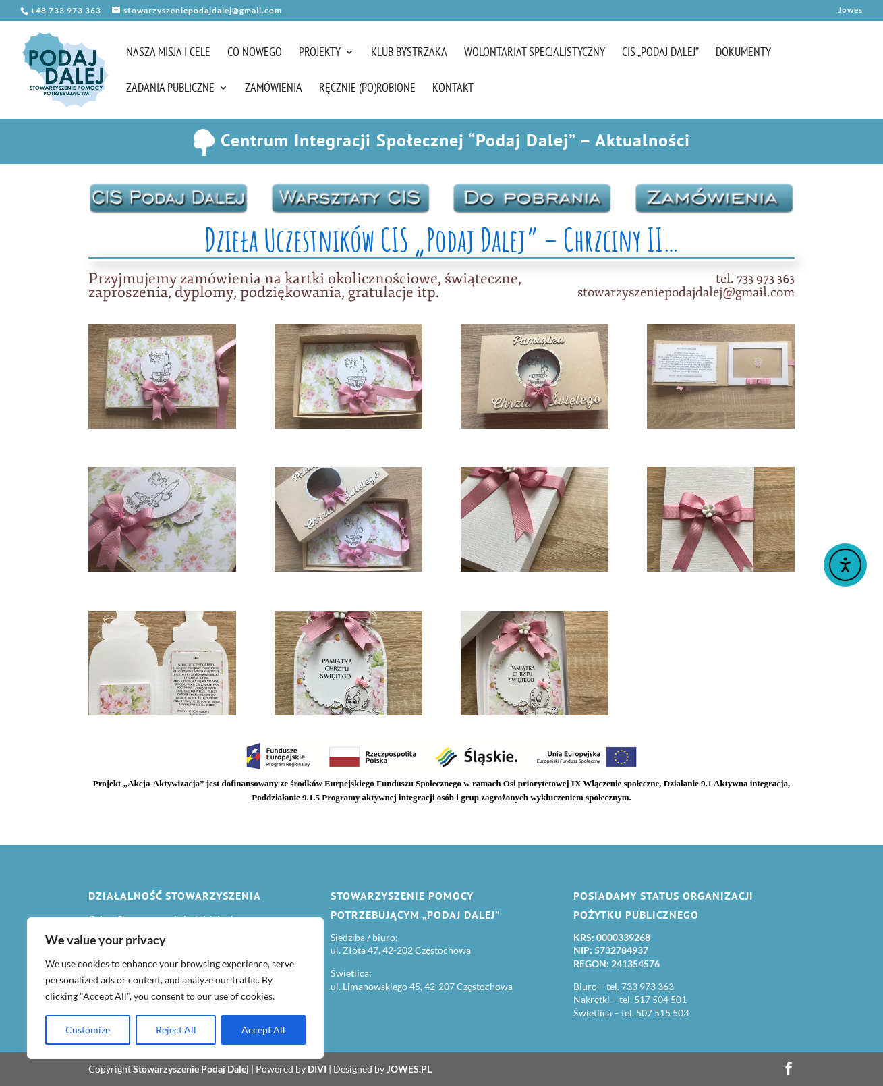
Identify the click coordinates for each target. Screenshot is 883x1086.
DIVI (317, 1069)
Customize (87, 1029)
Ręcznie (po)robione (367, 89)
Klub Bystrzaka (409, 53)
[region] (175, 988)
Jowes (850, 10)
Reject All (176, 1029)
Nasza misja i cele (168, 53)
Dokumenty (743, 53)
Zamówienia (273, 89)
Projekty (320, 53)
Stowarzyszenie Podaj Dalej (191, 1069)
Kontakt (453, 89)
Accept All (263, 1029)
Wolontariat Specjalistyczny (534, 53)
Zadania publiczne (170, 89)
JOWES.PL (409, 1069)
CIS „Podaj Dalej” (660, 53)
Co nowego (254, 53)
